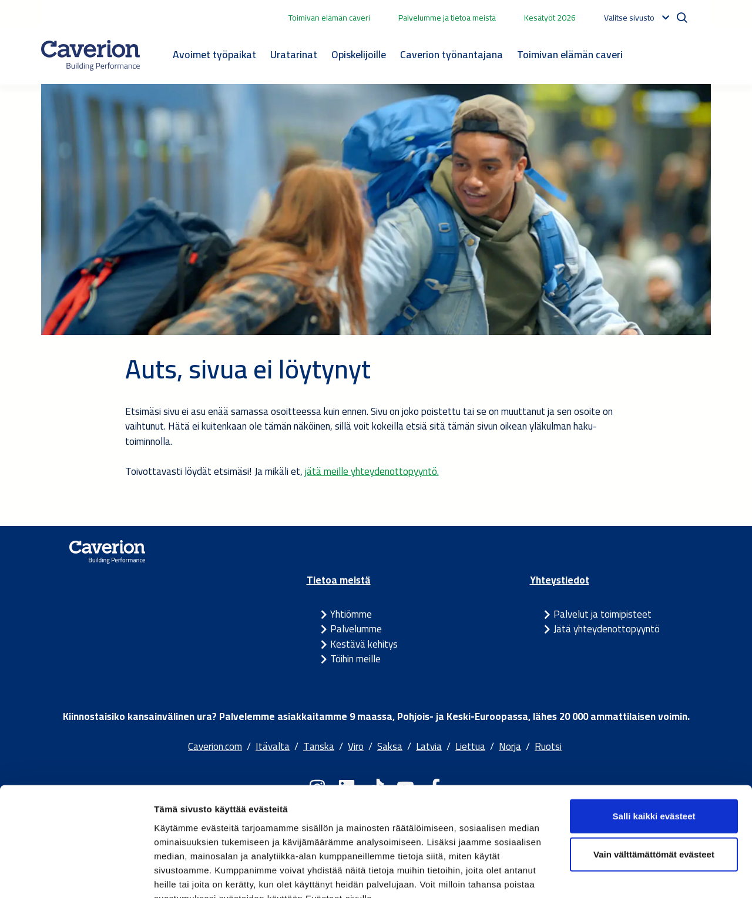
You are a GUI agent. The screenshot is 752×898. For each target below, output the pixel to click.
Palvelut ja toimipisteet (602, 614)
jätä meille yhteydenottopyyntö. (372, 471)
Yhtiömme (351, 614)
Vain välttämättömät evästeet (653, 784)
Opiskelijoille (358, 54)
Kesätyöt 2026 (550, 17)
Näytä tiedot (628, 875)
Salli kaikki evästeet (654, 745)
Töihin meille (355, 658)
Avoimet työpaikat (214, 54)
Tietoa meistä (339, 580)
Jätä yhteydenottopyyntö (606, 628)
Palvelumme (356, 628)
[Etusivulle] (90, 55)
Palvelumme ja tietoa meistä (447, 17)
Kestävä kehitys (364, 644)
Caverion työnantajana (451, 54)
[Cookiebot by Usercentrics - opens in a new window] (76, 875)
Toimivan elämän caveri (329, 17)
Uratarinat (293, 54)
